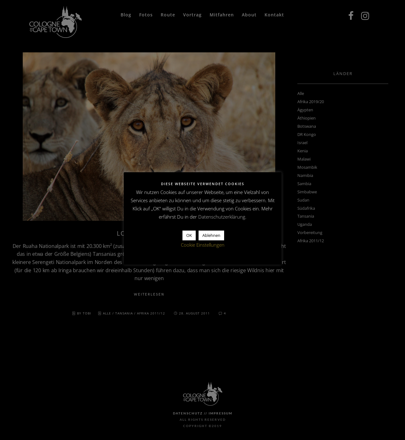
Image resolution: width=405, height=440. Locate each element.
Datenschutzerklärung (221, 217)
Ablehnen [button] (211, 235)
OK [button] (189, 235)
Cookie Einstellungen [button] (202, 245)
